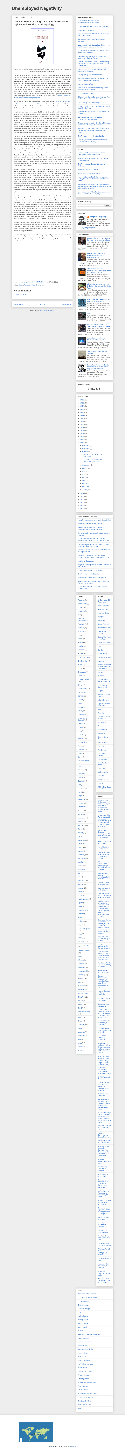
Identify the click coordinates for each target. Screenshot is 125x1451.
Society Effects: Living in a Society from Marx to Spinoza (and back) (99, 239)
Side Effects (102, 722)
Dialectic (81, 727)
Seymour (81, 964)
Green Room (102, 654)
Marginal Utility (83, 1345)
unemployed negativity (97, 217)
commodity (82, 692)
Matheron (81, 869)
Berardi (80, 653)
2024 (82, 406)
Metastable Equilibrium (86, 1349)
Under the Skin (103, 772)
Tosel (80, 1008)
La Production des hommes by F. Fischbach (104, 1023)
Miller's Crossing (103, 700)
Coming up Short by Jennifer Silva (104, 883)
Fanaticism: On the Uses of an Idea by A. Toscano (104, 965)
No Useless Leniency (85, 1364)
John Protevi (82, 1327)
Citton (80, 676)
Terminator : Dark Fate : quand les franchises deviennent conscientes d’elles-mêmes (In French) (94, 130)
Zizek (80, 1050)
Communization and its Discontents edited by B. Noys (104, 895)
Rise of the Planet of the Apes (104, 717)
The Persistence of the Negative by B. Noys (104, 1238)
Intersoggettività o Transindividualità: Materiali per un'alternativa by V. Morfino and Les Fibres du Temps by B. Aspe (104, 820)
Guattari (81, 781)
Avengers (101, 617)
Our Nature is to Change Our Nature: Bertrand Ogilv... (92, 460)
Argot (89, 313)
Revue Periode (83, 1390)
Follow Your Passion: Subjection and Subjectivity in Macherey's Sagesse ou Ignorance (98, 367)
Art (79, 635)
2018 (82, 424)
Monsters (81, 880)
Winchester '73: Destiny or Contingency (92, 578)
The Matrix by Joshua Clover (103, 1231)
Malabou (81, 862)
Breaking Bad (83, 661)
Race (80, 938)
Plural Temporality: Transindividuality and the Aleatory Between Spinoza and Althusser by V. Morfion (104, 1117)
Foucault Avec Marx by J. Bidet (103, 971)
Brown (80, 664)
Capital (80, 668)
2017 (82, 427)
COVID (80, 696)
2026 (82, 400)
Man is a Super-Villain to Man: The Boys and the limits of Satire (98, 325)
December (86, 445)
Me (79, 873)
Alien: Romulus (103, 609)
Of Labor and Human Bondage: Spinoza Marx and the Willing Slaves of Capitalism (94, 98)
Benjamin (81, 650)
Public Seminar (83, 1386)
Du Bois (81, 735)
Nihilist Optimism (84, 1360)
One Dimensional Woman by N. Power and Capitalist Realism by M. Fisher (104, 1086)
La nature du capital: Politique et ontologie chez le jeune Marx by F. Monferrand (104, 1013)
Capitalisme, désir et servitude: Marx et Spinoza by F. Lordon (104, 855)
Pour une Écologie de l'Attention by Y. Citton (104, 1127)
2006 (82, 509)
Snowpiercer (102, 733)
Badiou (80, 639)
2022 (82, 412)
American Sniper (104, 613)
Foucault (27, 285)
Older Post (66, 304)
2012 (82, 443)
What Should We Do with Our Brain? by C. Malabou (104, 1281)
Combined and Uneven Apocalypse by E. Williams (104, 876)
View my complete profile (87, 228)
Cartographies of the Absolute (88, 1297)
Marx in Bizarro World (85, 84)
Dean (80, 703)
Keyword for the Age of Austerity (89, 1334)
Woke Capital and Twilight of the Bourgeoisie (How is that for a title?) (93, 582)
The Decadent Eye (84, 1401)
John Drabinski (83, 1323)
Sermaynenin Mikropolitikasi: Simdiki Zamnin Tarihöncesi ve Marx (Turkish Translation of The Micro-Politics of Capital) (94, 186)
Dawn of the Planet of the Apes (104, 638)
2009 (82, 500)
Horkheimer (82, 807)
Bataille (80, 646)
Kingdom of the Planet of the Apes (104, 680)
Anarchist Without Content (87, 1294)
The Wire (81, 997)
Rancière (81, 941)
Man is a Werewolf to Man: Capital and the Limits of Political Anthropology (93, 79)
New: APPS (82, 1357)
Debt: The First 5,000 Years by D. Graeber (104, 939)
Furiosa (100, 646)
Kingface (20, 237)
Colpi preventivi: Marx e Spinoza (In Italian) (93, 26)
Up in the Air (102, 776)
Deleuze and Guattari (82, 719)
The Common (83, 993)
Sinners (100, 726)
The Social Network (101, 754)
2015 (82, 434)
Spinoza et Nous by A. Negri (103, 1218)
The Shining (102, 750)
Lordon (80, 847)
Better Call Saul (83, 657)
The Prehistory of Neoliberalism (89, 574)
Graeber (81, 773)
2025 (82, 403)
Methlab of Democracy (86, 561)
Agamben (81, 611)
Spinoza (38, 285)
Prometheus (102, 713)
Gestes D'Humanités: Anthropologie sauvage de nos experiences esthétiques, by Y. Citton (104, 981)
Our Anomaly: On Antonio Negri (89, 102)
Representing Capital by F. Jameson (102, 1169)
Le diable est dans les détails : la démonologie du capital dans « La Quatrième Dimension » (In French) (94, 63)
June (84, 474)
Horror (80, 810)
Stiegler (80, 978)
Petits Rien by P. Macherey (103, 1095)
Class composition (84, 679)
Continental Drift (83, 1301)
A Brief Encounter (104, 606)
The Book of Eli (103, 746)
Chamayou (82, 672)
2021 (82, 415)
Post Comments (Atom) (46, 310)
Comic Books (82, 689)
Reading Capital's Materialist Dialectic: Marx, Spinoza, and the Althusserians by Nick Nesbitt (104, 1151)
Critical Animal (83, 1305)
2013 (82, 440)
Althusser (81, 624)
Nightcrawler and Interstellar (104, 705)
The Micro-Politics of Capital (88, 170)
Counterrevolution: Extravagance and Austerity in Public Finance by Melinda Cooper (104, 923)
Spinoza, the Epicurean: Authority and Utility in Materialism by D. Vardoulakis (104, 834)
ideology (81, 814)
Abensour (81, 600)
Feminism (81, 738)
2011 (82, 493)
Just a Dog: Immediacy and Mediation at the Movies (96, 339)
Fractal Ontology (84, 1309)
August (85, 468)
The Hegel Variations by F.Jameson (102, 1225)
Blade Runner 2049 (104, 628)
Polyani (80, 925)
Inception (101, 661)
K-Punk (80, 1331)
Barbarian (101, 620)
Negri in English (83, 1353)
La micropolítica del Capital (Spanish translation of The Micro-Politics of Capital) (94, 193)
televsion (81, 989)
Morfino (80, 884)
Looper (100, 691)
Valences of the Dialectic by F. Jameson (103, 1266)
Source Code (102, 742)
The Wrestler (102, 759)
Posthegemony (83, 1379)
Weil (79, 1039)
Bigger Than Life (103, 624)
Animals (81, 628)
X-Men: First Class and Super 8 (104, 788)
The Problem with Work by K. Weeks (104, 1244)
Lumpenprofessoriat (85, 1342)
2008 (82, 503)
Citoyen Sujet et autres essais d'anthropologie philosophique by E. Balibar (104, 865)
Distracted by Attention (86, 30)
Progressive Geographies (87, 1382)
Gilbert (80, 766)
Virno (43, 285)
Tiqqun (80, 1000)
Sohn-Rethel (82, 971)
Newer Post (18, 304)
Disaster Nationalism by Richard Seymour (104, 946)
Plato (80, 917)
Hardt (80, 792)
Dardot (80, 700)
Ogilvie (32, 285)
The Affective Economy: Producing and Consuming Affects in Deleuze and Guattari (99, 271)
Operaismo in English (85, 1371)
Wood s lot (81, 1408)
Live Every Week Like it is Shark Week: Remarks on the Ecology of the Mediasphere (93, 556)
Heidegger (81, 799)
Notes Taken (82, 1368)
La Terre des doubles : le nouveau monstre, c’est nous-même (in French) (93, 57)
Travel (80, 1017)
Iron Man (101, 672)
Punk (80, 934)
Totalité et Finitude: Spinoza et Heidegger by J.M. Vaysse (104, 1251)
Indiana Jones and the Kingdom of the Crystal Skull (104, 666)
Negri (80, 895)
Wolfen (100, 783)
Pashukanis (82, 910)
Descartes (81, 724)
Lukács (80, 851)
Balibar (21, 285)
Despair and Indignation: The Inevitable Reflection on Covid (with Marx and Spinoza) (93, 539)
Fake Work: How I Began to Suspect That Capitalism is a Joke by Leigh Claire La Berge (104, 955)
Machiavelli (82, 858)
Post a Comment (21, 294)
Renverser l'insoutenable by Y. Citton (104, 1161)
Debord (80, 707)
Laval (80, 836)
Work (80, 1043)
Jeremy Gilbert (83, 1320)
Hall (79, 785)
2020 (82, 418)
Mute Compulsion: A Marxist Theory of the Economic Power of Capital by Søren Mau (104, 1060)
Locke (80, 844)
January (85, 490)
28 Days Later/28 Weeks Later (104, 601)
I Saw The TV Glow (104, 657)
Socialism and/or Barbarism (87, 1393)
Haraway (81, 788)
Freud (80, 753)
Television (81, 986)
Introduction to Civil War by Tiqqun (104, 999)
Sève (80, 956)
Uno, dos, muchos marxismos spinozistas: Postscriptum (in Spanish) (92, 141)
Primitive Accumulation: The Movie (90, 570)
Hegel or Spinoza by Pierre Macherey (104, 993)
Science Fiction (83, 951)
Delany (80, 711)
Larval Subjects (83, 1338)
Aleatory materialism (82, 619)
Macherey (81, 855)
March (84, 483)
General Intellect (84, 761)
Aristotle (81, 631)
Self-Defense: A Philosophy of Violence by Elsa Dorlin (103, 1194)
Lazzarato (81, 840)
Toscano (81, 1004)
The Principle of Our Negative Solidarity (92, 136)
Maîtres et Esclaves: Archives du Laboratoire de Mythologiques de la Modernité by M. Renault (104, 1048)
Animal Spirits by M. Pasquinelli (104, 848)
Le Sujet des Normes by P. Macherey (102, 1038)
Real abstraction (83, 945)
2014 (82, 437)
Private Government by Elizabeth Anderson (104, 1135)
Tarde (80, 982)
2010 (82, 496)
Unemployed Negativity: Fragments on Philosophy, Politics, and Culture (91, 154)
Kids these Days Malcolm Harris (103, 1005)
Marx (80, 866)
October (85, 452)
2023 (82, 409)
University (81, 1025)
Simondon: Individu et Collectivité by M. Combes (104, 1202)
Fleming (81, 746)
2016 (82, 431)
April (84, 480)
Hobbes (80, 803)
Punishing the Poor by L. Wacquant (104, 1141)
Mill (79, 877)
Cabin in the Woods (102, 632)
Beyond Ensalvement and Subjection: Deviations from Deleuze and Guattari (91, 528)
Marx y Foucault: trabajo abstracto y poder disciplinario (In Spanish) (93, 89)
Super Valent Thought (85, 1397)
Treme (80, 1021)
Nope (100, 709)
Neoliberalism (83, 899)
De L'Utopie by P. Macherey (104, 932)
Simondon (81, 967)
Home (42, 304)
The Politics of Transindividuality (89, 173)
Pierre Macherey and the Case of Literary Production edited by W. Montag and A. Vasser (104, 1104)
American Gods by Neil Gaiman (104, 842)
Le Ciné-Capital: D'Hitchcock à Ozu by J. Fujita (104, 1030)
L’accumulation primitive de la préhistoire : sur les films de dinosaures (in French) (94, 46)
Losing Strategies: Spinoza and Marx (91, 75)
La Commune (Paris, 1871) (102, 686)
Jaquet (80, 833)
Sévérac (81, 960)
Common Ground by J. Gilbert (104, 889)
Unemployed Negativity (37, 8)
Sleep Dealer (102, 730)
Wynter (80, 1047)
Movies (80, 888)
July (84, 471)
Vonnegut (81, 1032)
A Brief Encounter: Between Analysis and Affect (94, 520)
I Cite (80, 1312)
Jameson (81, 825)
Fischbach (81, 742)
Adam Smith (82, 604)
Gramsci (81, 777)
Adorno (80, 607)
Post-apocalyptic (84, 928)
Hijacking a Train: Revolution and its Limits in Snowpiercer (98, 300)
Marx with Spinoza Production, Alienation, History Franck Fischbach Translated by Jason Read (94, 179)
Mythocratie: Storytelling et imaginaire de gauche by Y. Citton (104, 1070)
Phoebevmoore (83, 1375)
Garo (80, 757)
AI (78, 615)
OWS (80, 906)
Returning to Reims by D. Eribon (104, 1175)
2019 (82, 421)
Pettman (81, 914)
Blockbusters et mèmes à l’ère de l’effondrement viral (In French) (89, 22)
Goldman (81, 770)
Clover (80, 685)
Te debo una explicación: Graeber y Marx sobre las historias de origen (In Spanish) (94, 124)
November (86, 449)
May (84, 477)
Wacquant (81, 1036)
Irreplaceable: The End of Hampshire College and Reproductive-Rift (96, 255)
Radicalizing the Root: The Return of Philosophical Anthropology (90, 118)
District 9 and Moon (104, 642)
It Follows (101, 676)
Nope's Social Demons (86, 93)
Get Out (100, 650)
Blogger (73, 1446)
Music (80, 892)
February (85, 486)
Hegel (80, 796)
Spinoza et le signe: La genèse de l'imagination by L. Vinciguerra (104, 1210)
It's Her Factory (83, 1316)
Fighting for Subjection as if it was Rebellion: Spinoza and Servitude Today (99, 286)
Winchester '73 (103, 779)
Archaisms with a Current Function (90, 524)
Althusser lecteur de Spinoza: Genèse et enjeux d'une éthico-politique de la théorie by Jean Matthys (104, 805)
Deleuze (81, 714)
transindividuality (84, 1012)
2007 (82, 506)
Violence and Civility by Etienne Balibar (104, 1273)
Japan (80, 829)
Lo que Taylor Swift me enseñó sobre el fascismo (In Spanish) (92, 70)
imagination (82, 818)
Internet (80, 822)
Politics (80, 921)
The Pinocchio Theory (85, 1404)
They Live (101, 768)
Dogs (80, 731)
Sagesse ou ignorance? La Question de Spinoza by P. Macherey (103, 1183)
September (86, 465)
